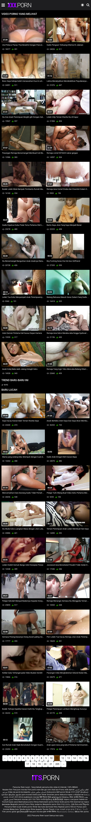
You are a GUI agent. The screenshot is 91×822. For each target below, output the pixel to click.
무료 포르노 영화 (68, 804)
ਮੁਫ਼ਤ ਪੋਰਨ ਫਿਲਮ (34, 799)
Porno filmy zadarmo (34, 804)
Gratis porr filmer (39, 795)
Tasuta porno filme (27, 809)
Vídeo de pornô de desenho (19, 792)
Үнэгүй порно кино (10, 802)
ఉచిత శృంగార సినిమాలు (60, 797)
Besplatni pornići (17, 804)
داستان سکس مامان (38, 792)
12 (62, 758)
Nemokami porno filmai (49, 802)
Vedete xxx (83, 799)
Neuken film (7, 790)
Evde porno (51, 792)
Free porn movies (20, 790)
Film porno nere (34, 790)
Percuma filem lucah (13, 807)
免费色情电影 (58, 799)
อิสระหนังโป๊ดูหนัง (82, 804)
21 (51, 764)
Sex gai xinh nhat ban (50, 790)
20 (45, 764)
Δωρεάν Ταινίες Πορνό (45, 809)
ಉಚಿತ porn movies (32, 797)
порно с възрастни (75, 795)
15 (80, 758)
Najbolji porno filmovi (67, 807)
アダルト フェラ (81, 809)
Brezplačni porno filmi (52, 804)
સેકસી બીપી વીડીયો (16, 797)
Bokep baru (14, 809)
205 (57, 764)
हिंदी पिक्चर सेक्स (45, 797)
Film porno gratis (9, 812)
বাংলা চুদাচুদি (75, 792)
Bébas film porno (82, 812)
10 (51, 758)
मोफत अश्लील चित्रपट (76, 797)
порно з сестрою (71, 799)
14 (74, 758)
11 (57, 758)
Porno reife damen (66, 790)
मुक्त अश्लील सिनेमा (50, 812)
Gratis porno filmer (30, 807)
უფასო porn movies (24, 795)
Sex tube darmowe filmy (48, 807)
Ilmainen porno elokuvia (57, 795)
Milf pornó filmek (63, 792)
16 (86, 758)
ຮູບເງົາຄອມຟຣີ (22, 812)
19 (39, 764)
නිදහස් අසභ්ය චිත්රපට (66, 812)
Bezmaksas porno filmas (29, 802)
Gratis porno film (67, 802)
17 (27, 764)
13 (68, 758)
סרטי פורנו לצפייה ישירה (64, 809)
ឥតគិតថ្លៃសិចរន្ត (47, 799)
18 (33, 764)
